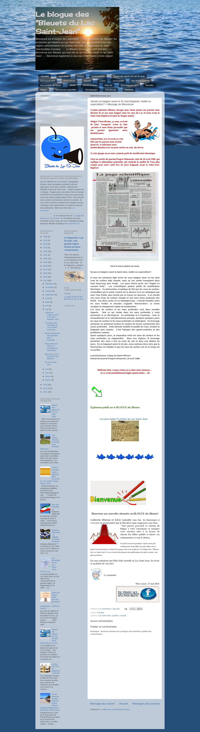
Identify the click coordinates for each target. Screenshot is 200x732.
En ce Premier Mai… (51, 363)
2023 (45, 248)
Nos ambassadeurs (140, 81)
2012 (45, 388)
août (47, 298)
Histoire (87, 81)
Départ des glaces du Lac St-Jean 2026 (56, 411)
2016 (45, 273)
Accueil (123, 703)
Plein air (108, 85)
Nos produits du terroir (50, 85)
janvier (48, 380)
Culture (80, 76)
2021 (45, 255)
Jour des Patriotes (55, 506)
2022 (45, 251)
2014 (45, 280)
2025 (45, 240)
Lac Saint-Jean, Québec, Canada (112, 615)
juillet (47, 302)
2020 (45, 259)
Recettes (150, 85)
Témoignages (91, 89)
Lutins (102, 81)
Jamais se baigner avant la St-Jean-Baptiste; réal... (52, 315)
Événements (69, 81)
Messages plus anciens (146, 703)
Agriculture (63, 76)
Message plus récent (102, 703)
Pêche (73, 85)
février (48, 376)
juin (47, 306)
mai (47, 309)
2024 (45, 244)
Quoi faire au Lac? (129, 85)
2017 (45, 269)
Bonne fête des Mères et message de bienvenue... (51, 347)
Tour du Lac (110, 89)
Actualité (45, 76)
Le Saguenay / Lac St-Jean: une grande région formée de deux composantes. (73, 244)
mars (47, 373)
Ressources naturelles (66, 89)
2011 (45, 392)
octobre (48, 291)
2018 (45, 266)
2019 (45, 262)
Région (43, 89)
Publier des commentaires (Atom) (116, 709)
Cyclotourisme (98, 76)
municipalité (118, 81)
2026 (45, 237)
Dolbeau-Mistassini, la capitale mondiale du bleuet (56, 535)
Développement (47, 81)
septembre (50, 295)
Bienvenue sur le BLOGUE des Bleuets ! (52, 356)
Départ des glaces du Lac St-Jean (129, 76)
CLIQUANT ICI (73, 224)
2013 (45, 385)
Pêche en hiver (90, 85)
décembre (49, 284)
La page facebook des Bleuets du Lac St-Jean (74, 298)
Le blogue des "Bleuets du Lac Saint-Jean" (65, 23)
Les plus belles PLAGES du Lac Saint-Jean (124, 419)
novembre (49, 287)
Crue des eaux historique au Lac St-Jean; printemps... (51, 326)
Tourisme (129, 89)
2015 (45, 277)
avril (47, 369)
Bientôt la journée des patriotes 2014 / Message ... (52, 336)
